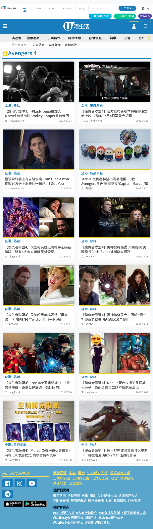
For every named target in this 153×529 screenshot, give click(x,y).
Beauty (67, 8)
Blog (81, 8)
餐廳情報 (107, 477)
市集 (72, 472)
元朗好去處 (140, 472)
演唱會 (16, 37)
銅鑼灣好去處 (120, 472)
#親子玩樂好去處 (133, 507)
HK (25, 8)
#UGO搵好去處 (64, 507)
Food (52, 8)
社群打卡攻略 (127, 16)
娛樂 (113, 37)
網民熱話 (59, 490)
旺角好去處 (80, 477)
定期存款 (71, 45)
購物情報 (74, 37)
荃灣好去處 (61, 477)
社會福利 (139, 477)
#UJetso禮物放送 (109, 512)
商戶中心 (145, 16)
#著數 (88, 517)
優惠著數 (33, 37)
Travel (38, 8)
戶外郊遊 (123, 477)
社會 (127, 37)
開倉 (81, 472)
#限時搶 (90, 512)
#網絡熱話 (101, 517)
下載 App (129, 8)
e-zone (96, 8)
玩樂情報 (54, 37)
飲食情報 (95, 37)
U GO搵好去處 (102, 16)
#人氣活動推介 (86, 507)
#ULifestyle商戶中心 (68, 517)
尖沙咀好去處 (97, 472)
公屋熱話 (38, 45)
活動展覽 (60, 472)
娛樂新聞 (55, 45)
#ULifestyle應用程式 (68, 512)
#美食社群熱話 (109, 507)
